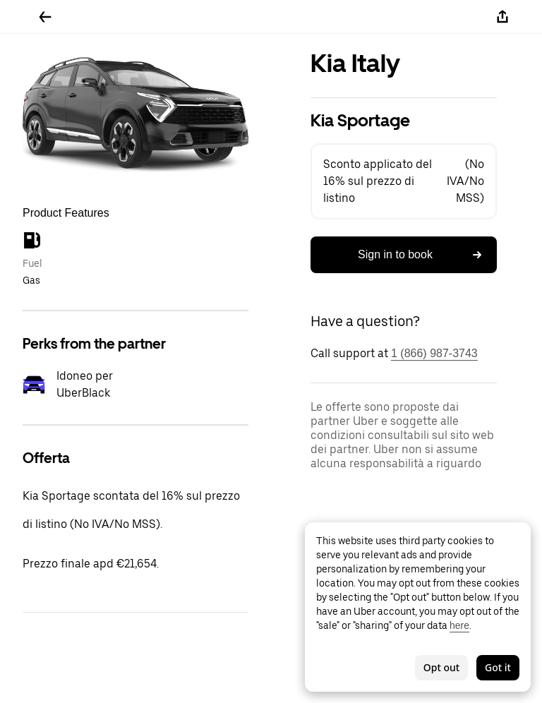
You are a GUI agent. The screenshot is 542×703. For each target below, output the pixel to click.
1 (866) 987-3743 (434, 353)
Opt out (441, 667)
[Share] (502, 17)
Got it (498, 667)
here (459, 625)
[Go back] (45, 17)
